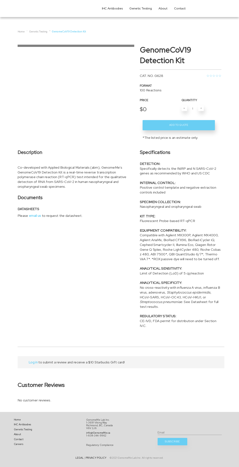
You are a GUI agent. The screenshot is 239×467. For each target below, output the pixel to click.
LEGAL (79, 457)
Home (21, 31)
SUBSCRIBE (172, 441)
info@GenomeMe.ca (98, 432)
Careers (18, 444)
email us (35, 215)
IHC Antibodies (112, 8)
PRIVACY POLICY (96, 457)
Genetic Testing (140, 8)
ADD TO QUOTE (178, 125)
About (163, 8)
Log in (33, 362)
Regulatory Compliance (100, 445)
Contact (180, 8)
